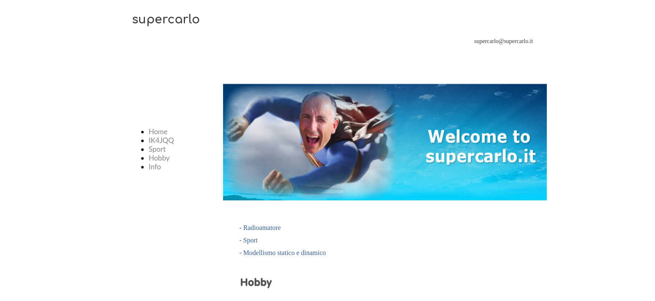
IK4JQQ (161, 140)
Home (158, 131)
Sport (157, 149)
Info (155, 166)
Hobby (159, 157)
